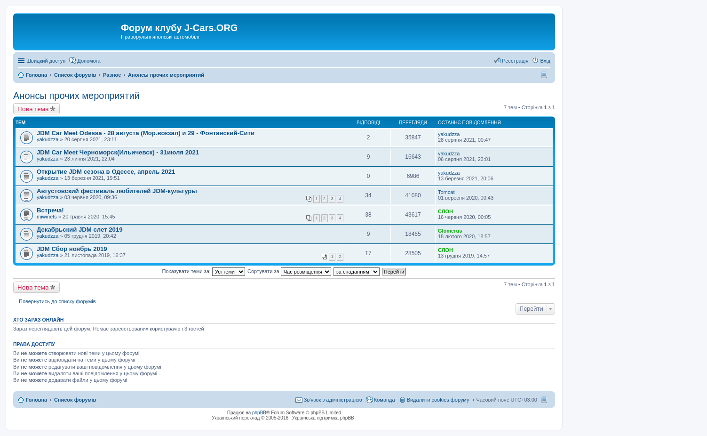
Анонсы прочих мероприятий (76, 95)
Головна (36, 400)
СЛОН (445, 211)
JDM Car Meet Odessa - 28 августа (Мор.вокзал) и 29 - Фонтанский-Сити (145, 133)
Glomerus (450, 231)
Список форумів (75, 400)
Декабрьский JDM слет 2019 (80, 229)
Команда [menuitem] (384, 400)
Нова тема (33, 109)
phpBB (259, 412)
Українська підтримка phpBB (323, 417)
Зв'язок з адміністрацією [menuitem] (333, 400)
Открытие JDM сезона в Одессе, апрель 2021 (106, 171)
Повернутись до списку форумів (57, 301)
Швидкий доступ (45, 61)
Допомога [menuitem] (88, 61)
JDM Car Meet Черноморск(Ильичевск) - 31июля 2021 (118, 152)
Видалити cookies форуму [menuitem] (438, 400)
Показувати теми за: (203, 271)
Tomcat (446, 192)
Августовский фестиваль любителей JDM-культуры (117, 190)
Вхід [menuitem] (545, 61)
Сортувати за (289, 271)
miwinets (47, 216)
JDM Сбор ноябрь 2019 (72, 248)
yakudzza (47, 139)
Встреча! (50, 210)
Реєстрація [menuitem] (515, 61)
